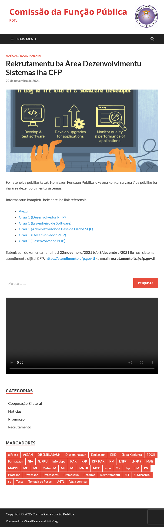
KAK (73, 461)
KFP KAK (98, 461)
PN (146, 468)
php (127, 468)
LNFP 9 (136, 461)
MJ (72, 468)
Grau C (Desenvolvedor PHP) (42, 217)
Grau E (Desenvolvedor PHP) (42, 240)
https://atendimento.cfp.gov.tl (70, 258)
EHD (113, 454)
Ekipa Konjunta (131, 454)
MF (63, 468)
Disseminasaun (75, 454)
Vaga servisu (78, 481)
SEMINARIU (142, 475)
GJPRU (42, 461)
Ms (118, 468)
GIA (30, 461)
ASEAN (28, 454)
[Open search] (152, 39)
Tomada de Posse (40, 481)
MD (25, 468)
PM (136, 468)
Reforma (89, 475)
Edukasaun (98, 454)
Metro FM (49, 468)
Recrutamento (30, 55)
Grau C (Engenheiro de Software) (45, 223)
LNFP (123, 461)
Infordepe (58, 461)
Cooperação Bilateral (25, 403)
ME (35, 468)
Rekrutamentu (110, 475)
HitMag (52, 521)
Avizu (23, 211)
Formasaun (15, 461)
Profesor (14, 475)
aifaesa (13, 454)
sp (9, 481)
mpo (108, 468)
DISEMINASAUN (49, 454)
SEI (127, 475)
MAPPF (13, 468)
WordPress (32, 521)
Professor (31, 475)
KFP (84, 461)
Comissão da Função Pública (68, 11)
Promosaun (71, 475)
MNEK (83, 468)
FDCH (151, 454)
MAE (149, 461)
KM (111, 461)
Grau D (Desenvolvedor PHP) (42, 235)
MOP (96, 468)
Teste (19, 481)
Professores (51, 475)
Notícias (12, 55)
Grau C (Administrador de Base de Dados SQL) (56, 229)
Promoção (16, 419)
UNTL (60, 481)
